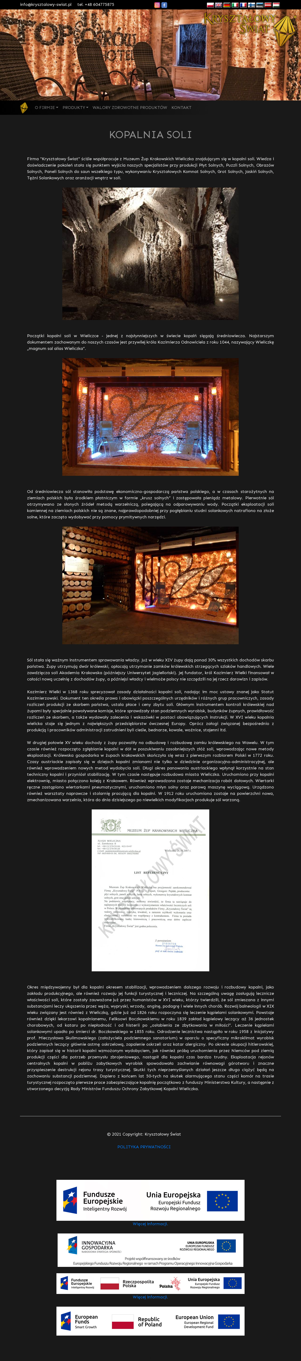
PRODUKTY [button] (74, 107)
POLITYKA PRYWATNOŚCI (144, 1146)
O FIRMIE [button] (45, 107)
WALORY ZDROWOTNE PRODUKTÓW (130, 107)
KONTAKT (181, 107)
